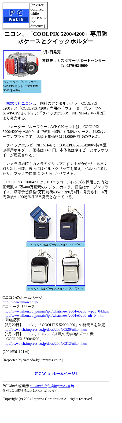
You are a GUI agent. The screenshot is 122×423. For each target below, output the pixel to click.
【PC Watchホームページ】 (56, 374)
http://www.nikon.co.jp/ (20, 302)
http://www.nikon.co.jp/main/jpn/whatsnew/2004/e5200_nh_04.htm (53, 315)
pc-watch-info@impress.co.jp (52, 386)
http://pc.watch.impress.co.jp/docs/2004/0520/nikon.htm (45, 329)
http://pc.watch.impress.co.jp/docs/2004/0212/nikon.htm (45, 343)
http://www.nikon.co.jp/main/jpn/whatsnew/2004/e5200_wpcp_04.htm (56, 311)
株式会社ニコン (19, 103)
